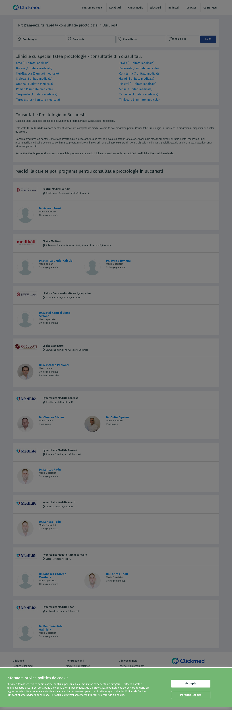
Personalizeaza (191, 695)
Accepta (190, 683)
